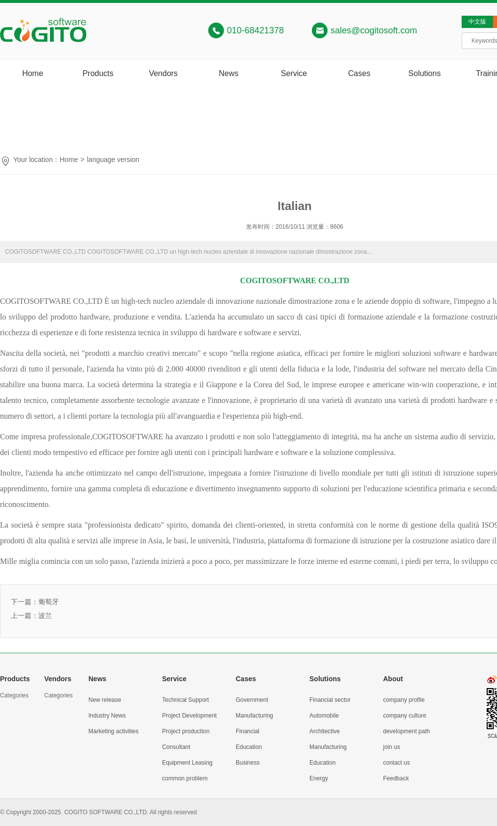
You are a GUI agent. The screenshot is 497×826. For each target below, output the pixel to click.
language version (113, 159)
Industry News (107, 715)
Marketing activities (113, 731)
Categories (14, 695)
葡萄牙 (48, 602)
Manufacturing (254, 715)
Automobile (324, 715)
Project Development (189, 715)
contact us (396, 762)
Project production (186, 731)
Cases (359, 73)
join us (391, 747)
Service (294, 73)
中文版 (477, 21)
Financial (247, 731)
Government (252, 699)
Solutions (425, 73)
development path (406, 731)
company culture (404, 715)
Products (98, 73)
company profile (404, 699)
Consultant (176, 747)
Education (249, 747)
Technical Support (185, 699)
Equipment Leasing (187, 762)
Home (32, 73)
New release (104, 699)
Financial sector (330, 699)
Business (248, 762)
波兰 (45, 615)
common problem (185, 778)
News (228, 73)
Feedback (396, 778)
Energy (318, 778)
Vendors (163, 73)
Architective (324, 731)
